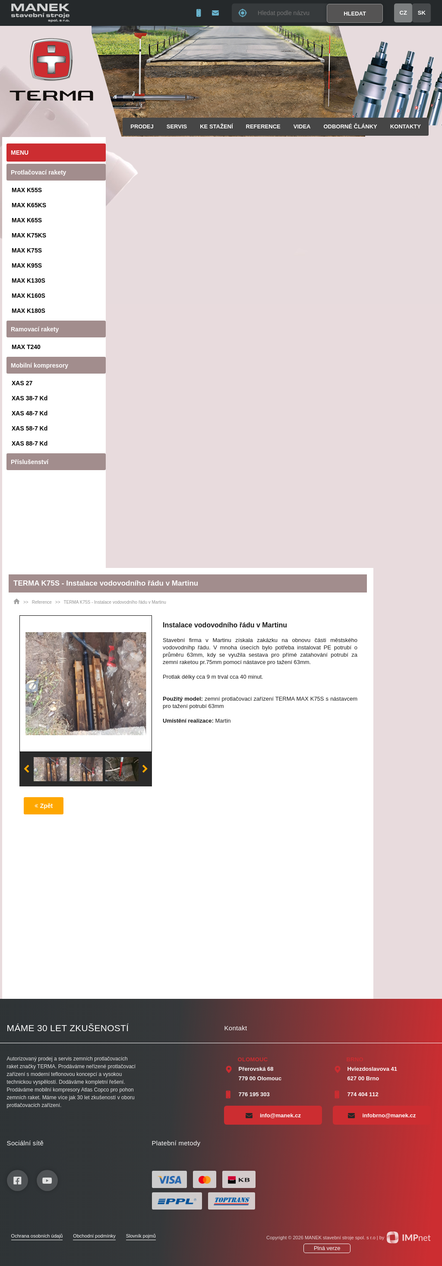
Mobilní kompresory (39, 365)
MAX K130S (28, 280)
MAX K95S (27, 265)
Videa (302, 126)
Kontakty (405, 126)
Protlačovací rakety (38, 172)
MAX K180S (28, 310)
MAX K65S (27, 220)
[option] (85, 683)
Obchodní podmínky (94, 1235)
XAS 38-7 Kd (29, 398)
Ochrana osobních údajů (37, 1235)
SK (422, 12)
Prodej (141, 126)
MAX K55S (27, 190)
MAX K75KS (29, 235)
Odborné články (350, 126)
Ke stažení (216, 126)
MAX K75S (27, 250)
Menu (19, 152)
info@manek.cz (273, 1115)
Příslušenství (29, 461)
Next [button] (145, 769)
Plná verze (327, 1248)
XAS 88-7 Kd (29, 443)
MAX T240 (26, 346)
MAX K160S (28, 295)
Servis (177, 126)
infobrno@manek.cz (382, 1115)
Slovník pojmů (141, 1235)
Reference (263, 126)
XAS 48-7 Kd (29, 413)
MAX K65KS (29, 205)
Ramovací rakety (35, 329)
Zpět (44, 805)
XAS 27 (22, 383)
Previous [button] (26, 769)
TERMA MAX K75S (299, 698)
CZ (403, 12)
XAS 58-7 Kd (29, 428)
